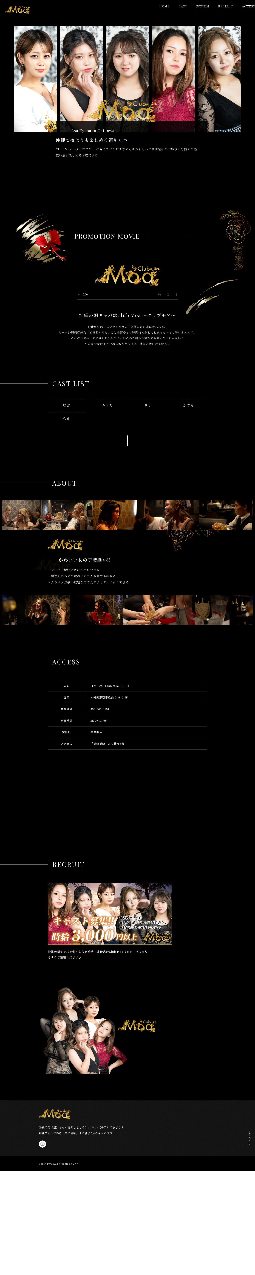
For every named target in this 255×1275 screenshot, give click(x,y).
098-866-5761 (99, 811)
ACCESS (223, 13)
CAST (158, 13)
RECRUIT (200, 13)
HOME (140, 13)
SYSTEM (178, 13)
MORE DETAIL (127, 543)
